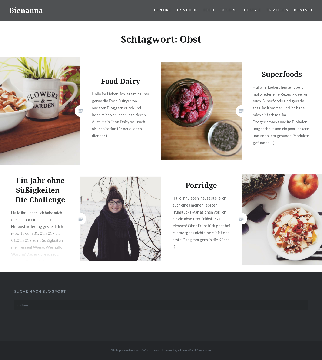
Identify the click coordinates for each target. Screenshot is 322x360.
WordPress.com (199, 350)
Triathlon (187, 10)
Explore (162, 10)
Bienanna (26, 10)
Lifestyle (251, 10)
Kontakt (303, 10)
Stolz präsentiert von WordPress (135, 350)
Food (209, 10)
